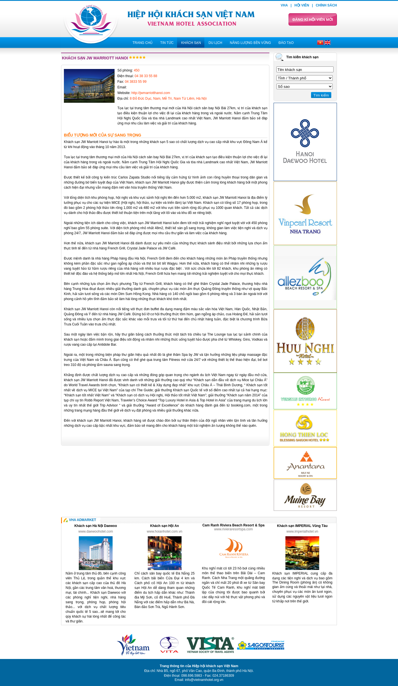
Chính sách (326, 5)
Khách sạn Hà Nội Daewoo (95, 526)
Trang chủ (143, 43)
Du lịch (215, 43)
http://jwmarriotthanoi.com (150, 93)
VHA (284, 5)
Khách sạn (191, 43)
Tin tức (166, 43)
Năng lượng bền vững (250, 43)
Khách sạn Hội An (164, 526)
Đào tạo (286, 43)
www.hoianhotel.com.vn (164, 531)
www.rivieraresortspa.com (233, 529)
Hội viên (301, 5)
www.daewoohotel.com (96, 531)
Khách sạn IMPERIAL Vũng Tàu (302, 526)
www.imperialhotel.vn (302, 531)
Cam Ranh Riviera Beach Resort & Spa (233, 525)
